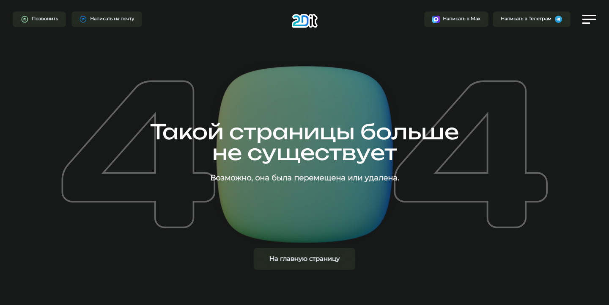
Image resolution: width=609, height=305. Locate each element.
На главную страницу (304, 259)
